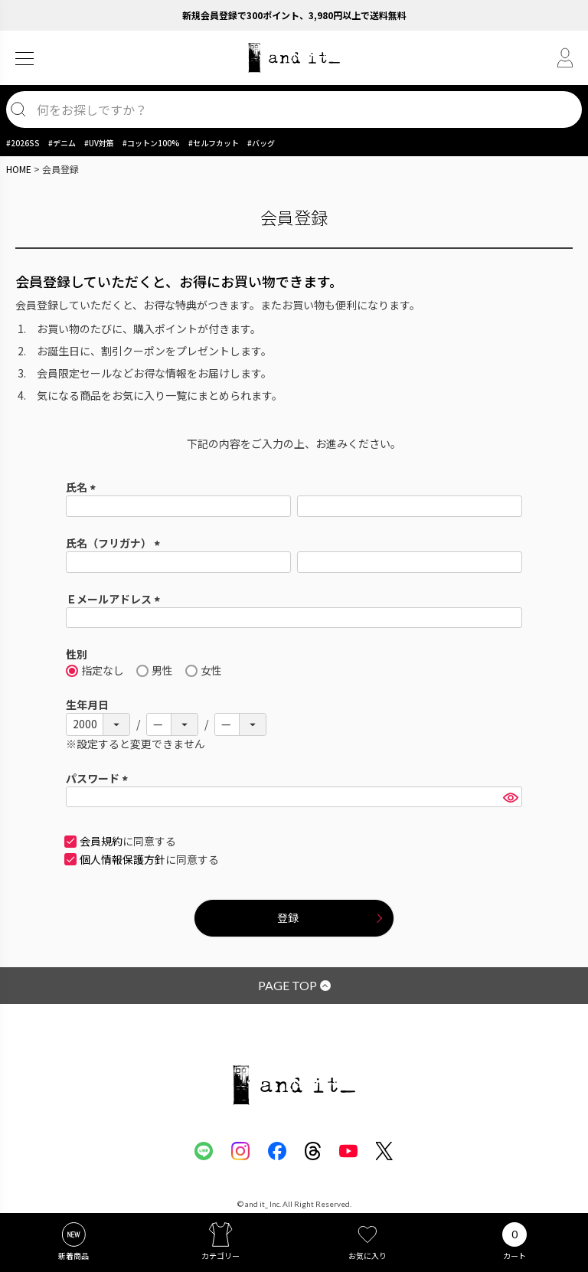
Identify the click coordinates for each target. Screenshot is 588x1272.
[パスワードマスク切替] (510, 797)
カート (514, 1255)
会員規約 (101, 841)
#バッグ (261, 143)
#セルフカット (213, 143)
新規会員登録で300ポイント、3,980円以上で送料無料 (294, 14)
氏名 (83, 487)
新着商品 (73, 1255)
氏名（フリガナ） (115, 543)
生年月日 (87, 704)
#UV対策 (99, 143)
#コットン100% (151, 143)
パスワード (99, 778)
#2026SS (23, 143)
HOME (18, 168)
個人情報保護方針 (122, 859)
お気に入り (367, 1255)
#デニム (62, 143)
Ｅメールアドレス (115, 599)
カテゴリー (220, 1255)
